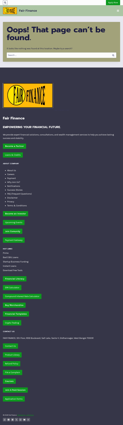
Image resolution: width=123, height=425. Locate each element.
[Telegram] (28, 419)
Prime (6, 253)
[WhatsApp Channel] (4, 419)
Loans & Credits (13, 155)
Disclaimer (12, 197)
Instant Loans (9, 266)
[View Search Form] (5, 2)
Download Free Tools (12, 270)
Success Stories (15, 190)
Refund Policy (11, 363)
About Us (11, 170)
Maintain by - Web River (25, 415)
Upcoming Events (13, 222)
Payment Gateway (13, 240)
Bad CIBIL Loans (10, 257)
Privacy (10, 201)
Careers (10, 174)
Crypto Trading (12, 322)
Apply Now (113, 2)
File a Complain (12, 372)
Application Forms (14, 399)
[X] (16, 419)
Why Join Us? (13, 182)
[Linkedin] (12, 419)
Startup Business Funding (15, 261)
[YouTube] (24, 419)
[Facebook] (8, 419)
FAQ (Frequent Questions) (19, 193)
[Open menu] (118, 11)
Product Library (12, 355)
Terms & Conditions (17, 205)
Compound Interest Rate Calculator (22, 296)
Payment (11, 178)
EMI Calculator (12, 287)
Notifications (13, 186)
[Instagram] (20, 419)
